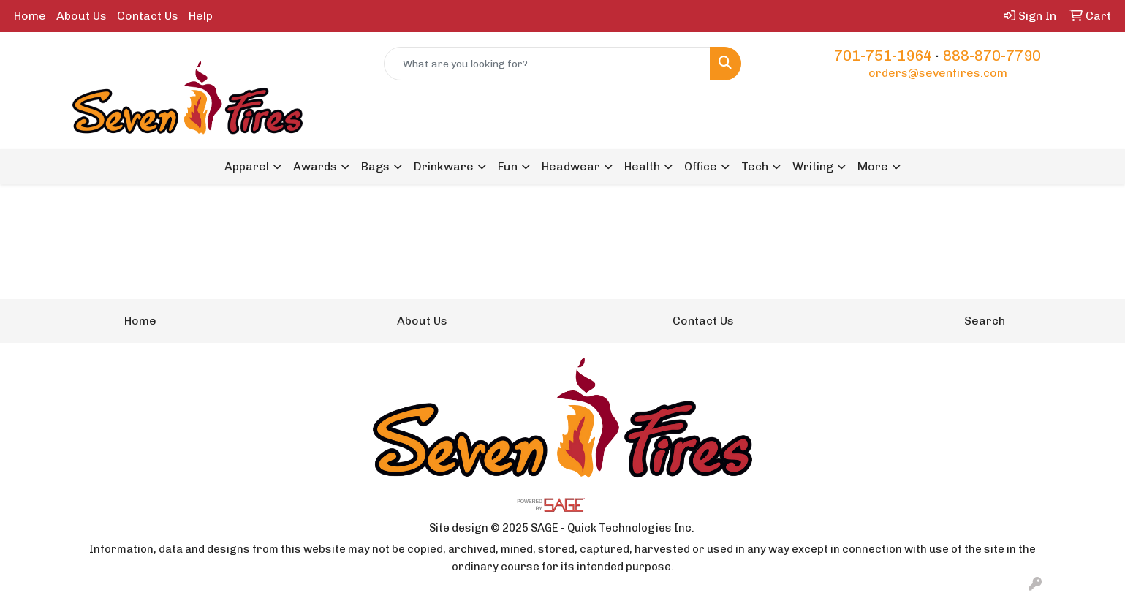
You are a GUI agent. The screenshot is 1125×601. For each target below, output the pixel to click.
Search (984, 321)
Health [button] (642, 166)
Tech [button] (754, 166)
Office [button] (700, 166)
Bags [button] (375, 166)
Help (201, 16)
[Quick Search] (547, 63)
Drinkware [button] (444, 166)
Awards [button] (315, 166)
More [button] (872, 166)
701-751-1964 (883, 55)
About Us (81, 16)
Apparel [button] (246, 166)
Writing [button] (812, 166)
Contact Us (147, 16)
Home (30, 16)
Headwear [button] (571, 166)
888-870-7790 (992, 55)
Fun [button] (508, 166)
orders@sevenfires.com (937, 73)
